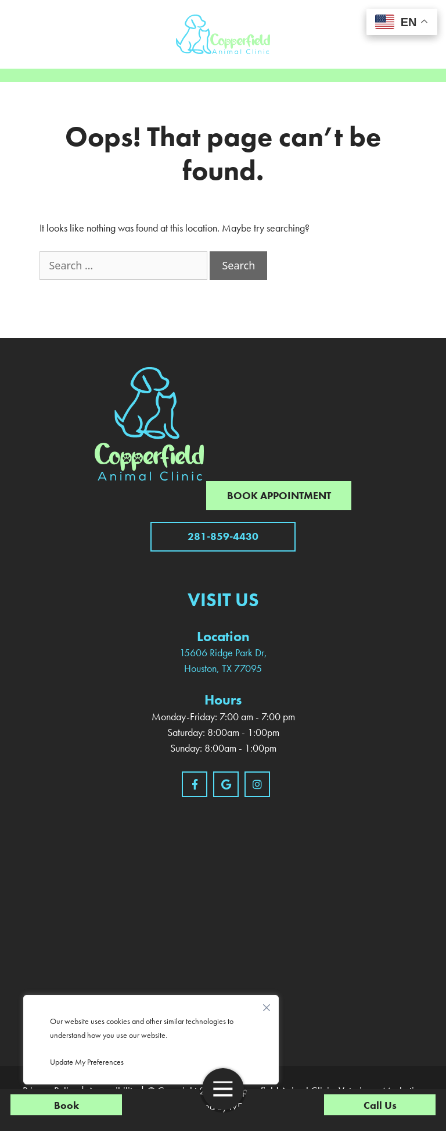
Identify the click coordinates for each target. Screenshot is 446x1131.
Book (66, 1105)
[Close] (267, 1005)
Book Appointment (279, 495)
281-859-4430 (223, 536)
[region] (151, 1039)
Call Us (380, 1105)
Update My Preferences (87, 1062)
